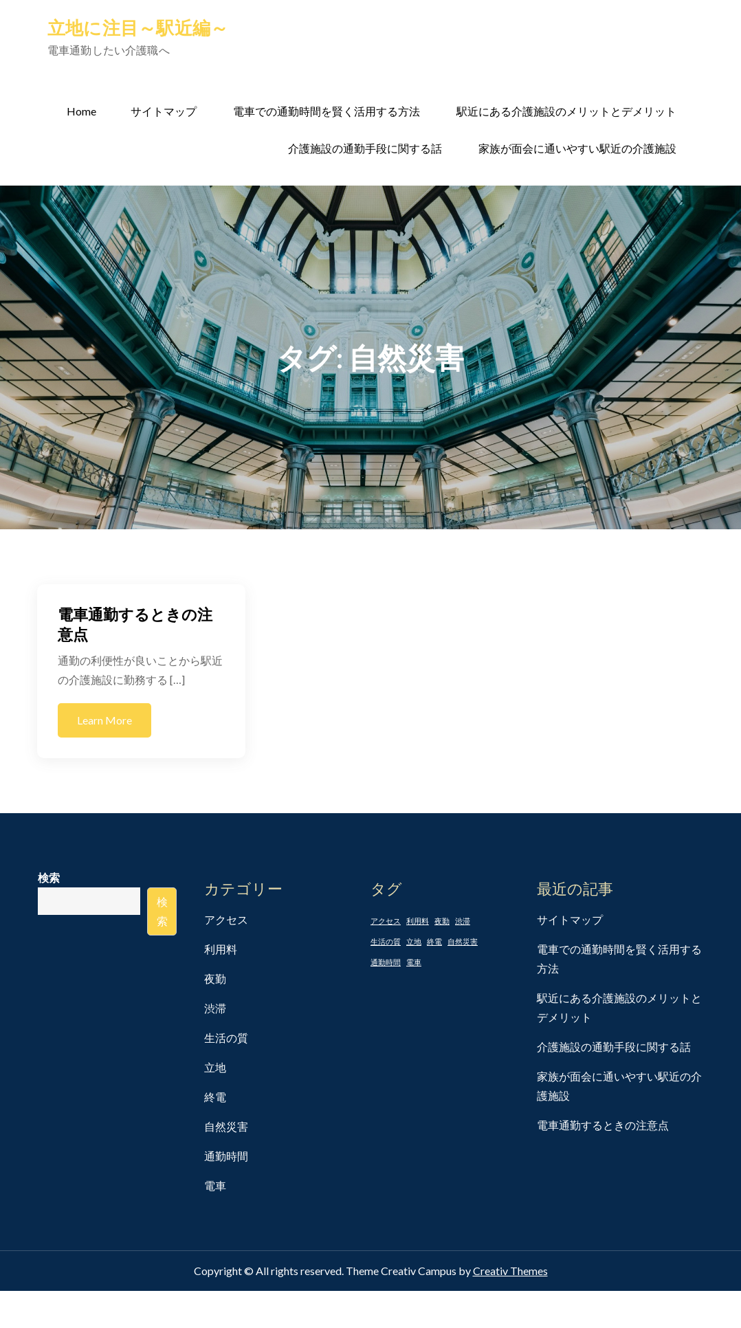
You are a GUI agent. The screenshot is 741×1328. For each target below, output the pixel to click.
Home (81, 111)
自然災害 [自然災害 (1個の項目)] (462, 941)
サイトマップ (164, 111)
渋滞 (215, 1008)
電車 (215, 1185)
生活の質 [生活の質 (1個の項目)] (385, 941)
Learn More (104, 720)
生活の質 (226, 1037)
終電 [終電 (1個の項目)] (434, 941)
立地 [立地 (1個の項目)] (413, 941)
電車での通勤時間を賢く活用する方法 (326, 111)
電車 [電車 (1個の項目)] (413, 962)
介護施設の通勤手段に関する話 (365, 148)
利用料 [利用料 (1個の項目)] (417, 920)
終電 (215, 1096)
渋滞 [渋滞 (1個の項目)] (462, 920)
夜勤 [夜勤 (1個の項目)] (442, 920)
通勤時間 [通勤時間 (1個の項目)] (385, 962)
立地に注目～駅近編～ (138, 27)
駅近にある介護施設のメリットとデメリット (566, 111)
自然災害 (226, 1126)
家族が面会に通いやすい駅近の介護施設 (577, 148)
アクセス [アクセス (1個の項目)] (385, 920)
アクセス (226, 919)
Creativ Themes (510, 1270)
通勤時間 (226, 1155)
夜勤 (215, 978)
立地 (215, 1067)
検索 (49, 877)
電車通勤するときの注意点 (603, 1124)
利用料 (220, 948)
